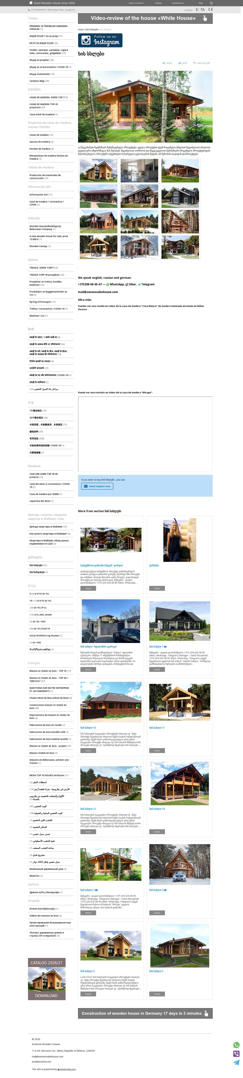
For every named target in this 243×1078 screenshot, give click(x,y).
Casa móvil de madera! (44, 114)
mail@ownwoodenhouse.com (98, 292)
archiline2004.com (41, 1061)
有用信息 (37, 438)
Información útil (41, 194)
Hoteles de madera (42, 148)
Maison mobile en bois (43, 752)
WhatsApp (53, 9)
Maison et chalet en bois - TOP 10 (50, 670)
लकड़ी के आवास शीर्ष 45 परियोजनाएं (47, 344)
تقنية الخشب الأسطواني (42, 840)
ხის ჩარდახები (39, 572)
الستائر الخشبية (38, 827)
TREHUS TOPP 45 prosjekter (47, 274)
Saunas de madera (41, 141)
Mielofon (36, 875)
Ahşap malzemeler (42, 74)
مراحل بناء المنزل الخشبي (44, 389)
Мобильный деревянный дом (48, 868)
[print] (183, 63)
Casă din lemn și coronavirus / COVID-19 (50, 485)
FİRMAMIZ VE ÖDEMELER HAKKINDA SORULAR (48, 28)
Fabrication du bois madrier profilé (50, 739)
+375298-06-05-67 (90, 284)
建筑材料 (36, 431)
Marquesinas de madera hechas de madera (49, 157)
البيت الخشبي (38, 806)
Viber (61, 9)
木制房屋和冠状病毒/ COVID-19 (47, 445)
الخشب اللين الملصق (41, 820)
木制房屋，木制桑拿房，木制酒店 (48, 424)
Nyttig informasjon (43, 301)
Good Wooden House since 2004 (52, 3)
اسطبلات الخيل (38, 782)
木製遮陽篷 (37, 452)
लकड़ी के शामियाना (39, 382)
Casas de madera (41, 134)
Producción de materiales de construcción (45, 177)
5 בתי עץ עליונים (39, 593)
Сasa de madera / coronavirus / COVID (47, 203)
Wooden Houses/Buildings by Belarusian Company (45, 228)
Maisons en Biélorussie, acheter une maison (49, 761)
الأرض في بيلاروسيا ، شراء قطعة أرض (49, 789)
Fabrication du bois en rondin (47, 724)
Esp (201, 2)
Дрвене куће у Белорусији (46, 892)
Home (81, 29)
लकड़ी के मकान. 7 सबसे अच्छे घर (45, 337)
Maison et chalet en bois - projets (50, 745)
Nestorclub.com (68, 1069)
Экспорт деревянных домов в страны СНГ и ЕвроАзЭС (47, 934)
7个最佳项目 (38, 410)
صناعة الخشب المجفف (42, 847)
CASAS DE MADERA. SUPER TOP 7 (49, 97)
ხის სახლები (38, 565)
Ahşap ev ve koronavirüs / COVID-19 (50, 66)
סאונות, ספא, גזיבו (41, 614)
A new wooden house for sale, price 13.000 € (49, 238)
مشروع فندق (37, 855)
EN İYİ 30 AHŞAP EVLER (44, 43)
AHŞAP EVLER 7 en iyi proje (46, 36)
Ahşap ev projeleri (42, 59)
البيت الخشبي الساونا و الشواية (46, 813)
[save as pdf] (202, 63)
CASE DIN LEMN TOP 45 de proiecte (44, 475)
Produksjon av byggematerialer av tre (48, 293)
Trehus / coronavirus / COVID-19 (49, 308)
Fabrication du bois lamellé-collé (49, 731)
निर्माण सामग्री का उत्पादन (42, 361)
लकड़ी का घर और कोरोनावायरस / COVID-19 (50, 375)
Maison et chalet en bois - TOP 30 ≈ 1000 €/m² (49, 679)
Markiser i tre (39, 315)
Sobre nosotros (136, 3)
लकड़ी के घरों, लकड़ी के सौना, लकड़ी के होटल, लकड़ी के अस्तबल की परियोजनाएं (48, 353)
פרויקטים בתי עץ (40, 628)
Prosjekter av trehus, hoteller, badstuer (46, 283)
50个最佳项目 (39, 417)
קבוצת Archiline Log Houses (46, 635)
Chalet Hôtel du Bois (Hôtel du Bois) (51, 697)
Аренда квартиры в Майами (48, 526)
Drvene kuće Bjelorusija (44, 908)
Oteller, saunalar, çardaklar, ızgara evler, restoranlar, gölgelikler (49, 51)
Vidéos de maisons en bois (46, 915)
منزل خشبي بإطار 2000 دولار (45, 861)
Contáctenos (178, 3)
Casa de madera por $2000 (46, 494)
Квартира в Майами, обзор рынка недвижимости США (49, 542)
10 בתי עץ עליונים (40, 600)
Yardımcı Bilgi (39, 80)
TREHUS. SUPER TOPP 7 (44, 267)
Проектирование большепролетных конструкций (50, 924)
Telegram (69, 9)
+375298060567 (37, 9)
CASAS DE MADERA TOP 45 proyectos (44, 106)
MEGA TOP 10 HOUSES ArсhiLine (49, 775)
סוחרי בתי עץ (37, 621)
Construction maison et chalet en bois (48, 706)
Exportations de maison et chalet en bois (50, 716)
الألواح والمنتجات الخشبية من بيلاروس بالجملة (47, 798)
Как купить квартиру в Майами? (50, 533)
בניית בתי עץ (38, 607)
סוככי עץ (35, 642)
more (88, 588)
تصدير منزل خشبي (40, 834)
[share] (167, 63)
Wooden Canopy (40, 246)
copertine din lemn (42, 500)
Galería (158, 3)
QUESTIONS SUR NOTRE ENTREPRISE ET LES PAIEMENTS (49, 689)
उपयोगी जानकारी (39, 368)
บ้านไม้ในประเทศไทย (42, 649)
